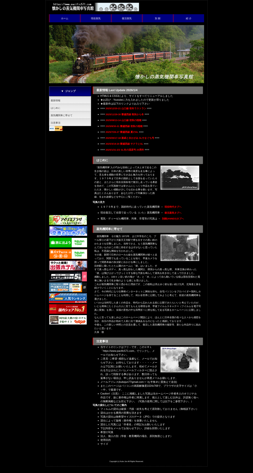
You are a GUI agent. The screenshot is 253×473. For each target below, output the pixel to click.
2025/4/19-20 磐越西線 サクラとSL (126, 147)
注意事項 (55, 122)
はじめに (55, 107)
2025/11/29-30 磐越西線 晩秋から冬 (126, 115)
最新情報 (55, 100)
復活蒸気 (127, 18)
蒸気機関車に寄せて (61, 115)
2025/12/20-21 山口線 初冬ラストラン (128, 108)
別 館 (157, 18)
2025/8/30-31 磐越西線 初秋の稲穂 (125, 128)
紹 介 (188, 18)
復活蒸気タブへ (174, 218)
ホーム (64, 18)
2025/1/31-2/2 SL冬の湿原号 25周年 (126, 154)
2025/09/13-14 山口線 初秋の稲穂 (125, 121)
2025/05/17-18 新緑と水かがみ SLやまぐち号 (132, 141)
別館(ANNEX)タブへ (174, 224)
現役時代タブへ (174, 211)
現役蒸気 (96, 18)
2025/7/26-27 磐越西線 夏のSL (123, 134)
